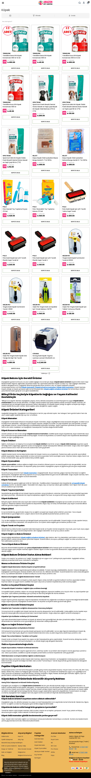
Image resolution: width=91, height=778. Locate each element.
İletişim (20, 743)
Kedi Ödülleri (39, 742)
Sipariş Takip (22, 746)
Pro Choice (54, 749)
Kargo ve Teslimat (7, 749)
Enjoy (52, 755)
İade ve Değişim (6, 752)
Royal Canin (55, 739)
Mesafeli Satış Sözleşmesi (9, 743)
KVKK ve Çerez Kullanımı (9, 746)
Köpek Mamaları (40, 745)
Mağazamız (21, 752)
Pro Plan (53, 736)
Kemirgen (38, 758)
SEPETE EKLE (15, 68)
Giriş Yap (21, 739)
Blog (2, 755)
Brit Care (54, 746)
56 (75, 749)
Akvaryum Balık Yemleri (42, 751)
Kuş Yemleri (38, 755)
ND (52, 743)
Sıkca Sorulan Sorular (24, 749)
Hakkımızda (5, 736)
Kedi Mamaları (39, 739)
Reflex (53, 752)
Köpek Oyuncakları (41, 748)
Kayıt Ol (20, 736)
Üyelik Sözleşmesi (7, 739)
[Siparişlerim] (84, 3)
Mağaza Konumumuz (25, 755)
